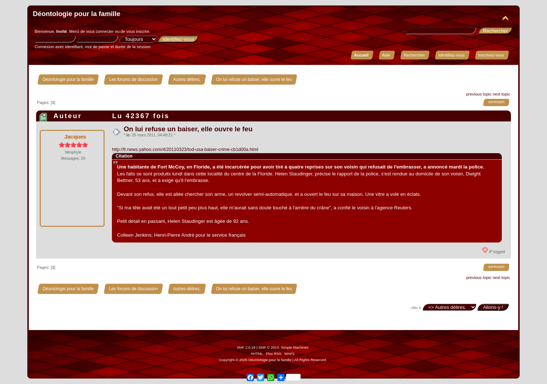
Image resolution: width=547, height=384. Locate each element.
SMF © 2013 (268, 347)
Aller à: (416, 308)
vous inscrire (137, 31)
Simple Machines (295, 347)
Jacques (75, 136)
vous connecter (100, 31)
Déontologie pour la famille (76, 14)
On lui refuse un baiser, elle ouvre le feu (188, 129)
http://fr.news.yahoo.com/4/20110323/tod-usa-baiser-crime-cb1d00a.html (185, 149)
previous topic (478, 94)
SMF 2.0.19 (246, 347)
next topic (501, 94)
